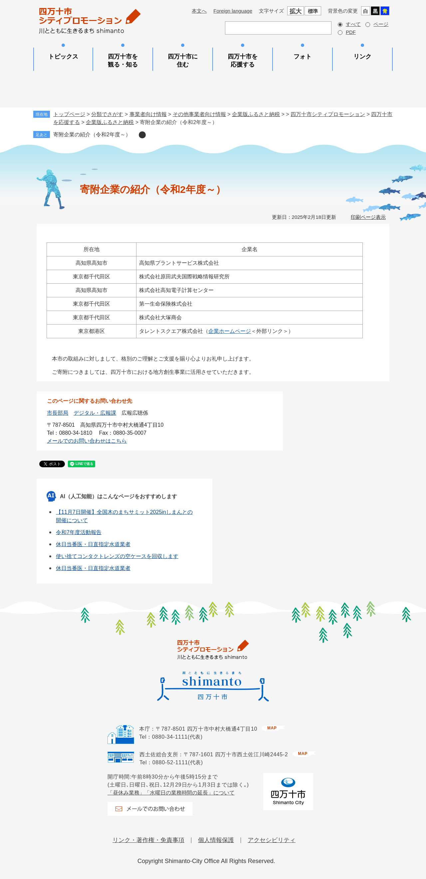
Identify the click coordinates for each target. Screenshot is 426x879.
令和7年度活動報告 (79, 532)
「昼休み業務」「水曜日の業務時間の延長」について (171, 793)
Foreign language (232, 11)
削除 (142, 134)
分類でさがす (107, 114)
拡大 (296, 11)
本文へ (199, 11)
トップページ (69, 114)
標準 (313, 11)
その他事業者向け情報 (199, 114)
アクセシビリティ (272, 840)
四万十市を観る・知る (123, 60)
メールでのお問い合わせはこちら (87, 441)
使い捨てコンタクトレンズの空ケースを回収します (117, 556)
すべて (353, 24)
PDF (351, 32)
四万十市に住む (183, 60)
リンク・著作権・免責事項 (148, 840)
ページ (380, 24)
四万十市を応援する (243, 60)
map (272, 728)
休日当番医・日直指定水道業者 (93, 544)
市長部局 (57, 413)
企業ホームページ (229, 331)
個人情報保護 (216, 840)
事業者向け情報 (148, 114)
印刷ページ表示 (368, 217)
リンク (362, 56)
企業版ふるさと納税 (256, 114)
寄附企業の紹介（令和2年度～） (92, 134)
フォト (303, 56)
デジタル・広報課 (95, 413)
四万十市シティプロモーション (328, 114)
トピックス (63, 56)
